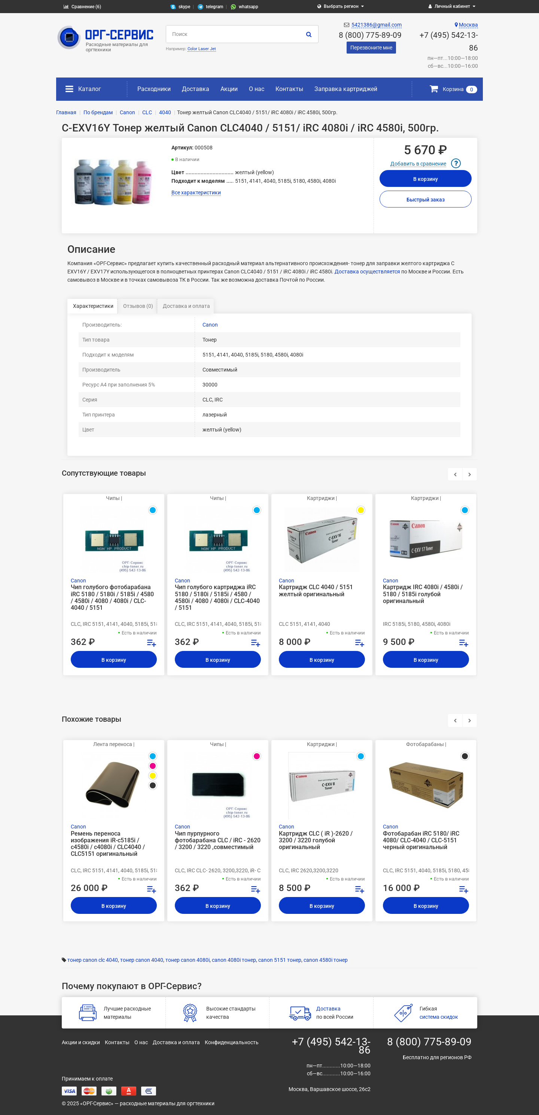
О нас (256, 89)
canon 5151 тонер (279, 960)
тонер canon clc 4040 (92, 960)
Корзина (453, 89)
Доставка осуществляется (367, 272)
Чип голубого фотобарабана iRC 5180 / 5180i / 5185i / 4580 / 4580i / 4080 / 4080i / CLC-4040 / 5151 (112, 597)
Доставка (195, 89)
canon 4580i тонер (326, 960)
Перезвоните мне (371, 48)
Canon (210, 325)
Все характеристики (196, 193)
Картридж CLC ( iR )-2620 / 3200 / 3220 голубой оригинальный (316, 840)
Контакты (289, 89)
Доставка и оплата (186, 306)
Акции (229, 89)
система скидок (439, 1017)
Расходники (154, 89)
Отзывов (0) (138, 306)
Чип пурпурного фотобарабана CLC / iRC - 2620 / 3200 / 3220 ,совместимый (218, 840)
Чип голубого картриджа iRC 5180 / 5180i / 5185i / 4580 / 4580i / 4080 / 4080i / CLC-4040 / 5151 (217, 597)
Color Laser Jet (202, 48)
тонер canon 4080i (187, 960)
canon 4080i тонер (234, 960)
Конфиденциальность (232, 1042)
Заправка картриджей (345, 89)
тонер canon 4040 (141, 960)
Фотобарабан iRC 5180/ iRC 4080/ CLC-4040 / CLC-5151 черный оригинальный (421, 840)
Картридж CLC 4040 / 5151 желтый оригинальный (316, 590)
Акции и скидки (81, 1042)
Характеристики (93, 306)
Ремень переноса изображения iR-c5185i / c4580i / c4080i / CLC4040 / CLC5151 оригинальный (108, 844)
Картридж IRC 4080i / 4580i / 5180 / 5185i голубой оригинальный (423, 594)
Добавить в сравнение (418, 164)
